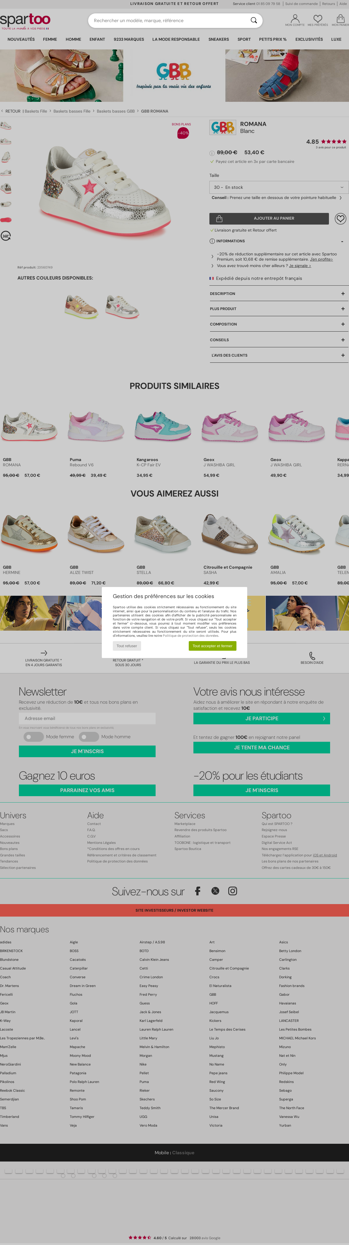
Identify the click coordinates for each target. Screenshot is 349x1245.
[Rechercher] (254, 20)
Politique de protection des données (190, 636)
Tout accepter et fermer (212, 646)
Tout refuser (127, 646)
